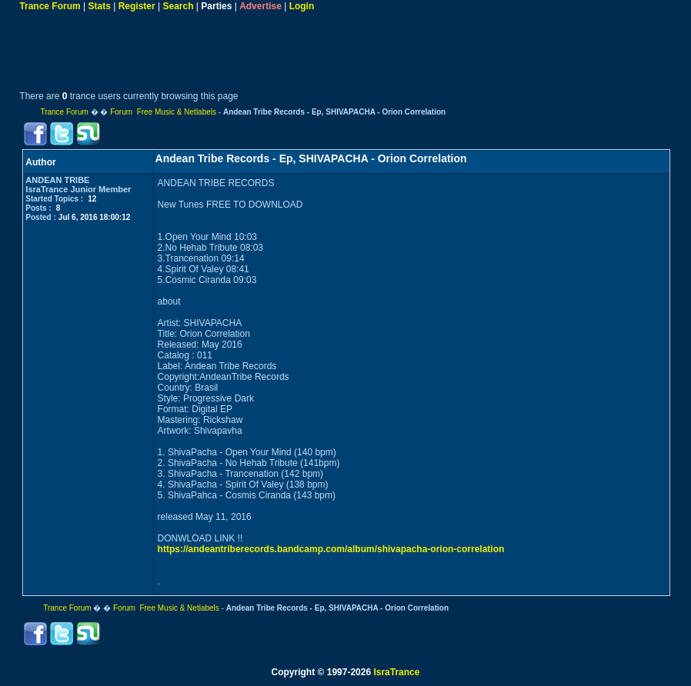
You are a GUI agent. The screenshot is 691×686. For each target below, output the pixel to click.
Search (177, 6)
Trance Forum (49, 6)
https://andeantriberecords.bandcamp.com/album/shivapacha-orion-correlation (331, 549)
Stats (99, 6)
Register (137, 6)
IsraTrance (396, 672)
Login (302, 6)
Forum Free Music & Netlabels (163, 112)
